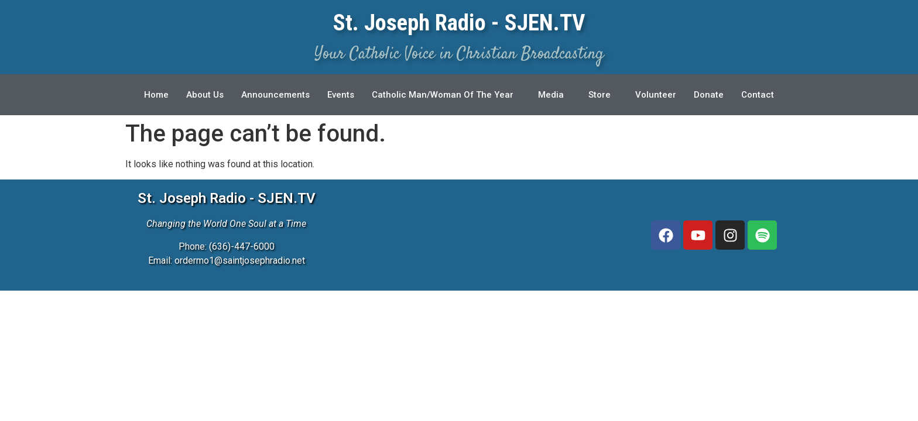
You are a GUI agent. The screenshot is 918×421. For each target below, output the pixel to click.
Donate (709, 94)
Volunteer (656, 94)
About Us (205, 94)
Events (340, 94)
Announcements (275, 94)
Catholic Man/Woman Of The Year (443, 94)
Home (156, 94)
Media (551, 94)
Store (600, 94)
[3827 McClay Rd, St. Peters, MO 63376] (482, 235)
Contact (758, 94)
